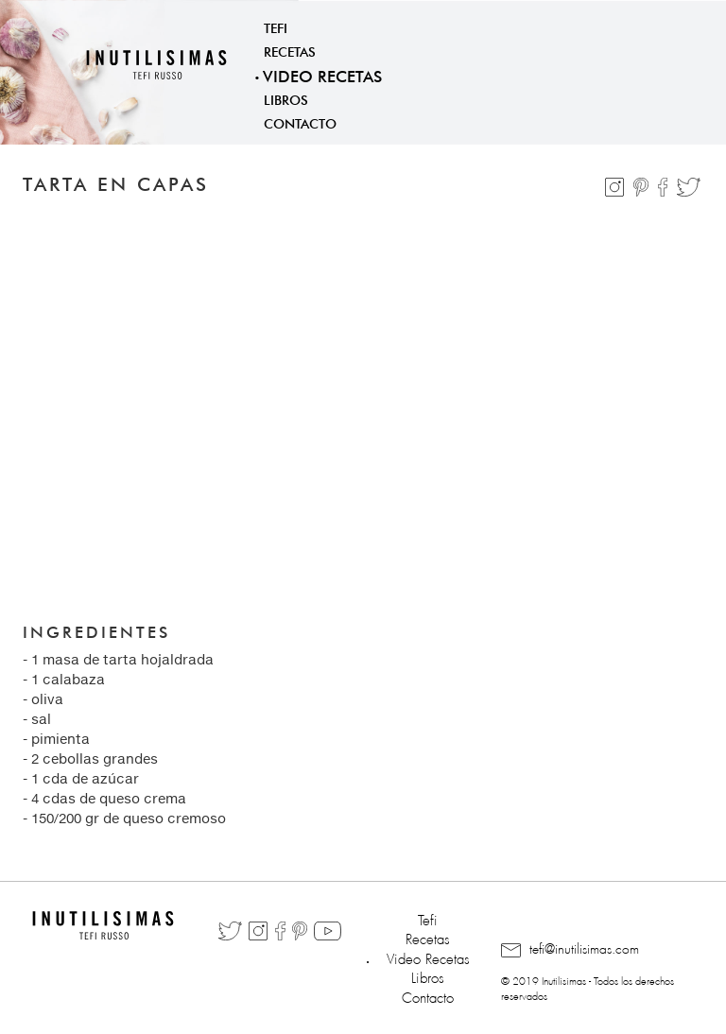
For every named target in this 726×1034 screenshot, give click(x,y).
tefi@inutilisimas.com (570, 949)
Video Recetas (322, 74)
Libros (286, 98)
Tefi (275, 26)
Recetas (290, 50)
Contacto (300, 122)
